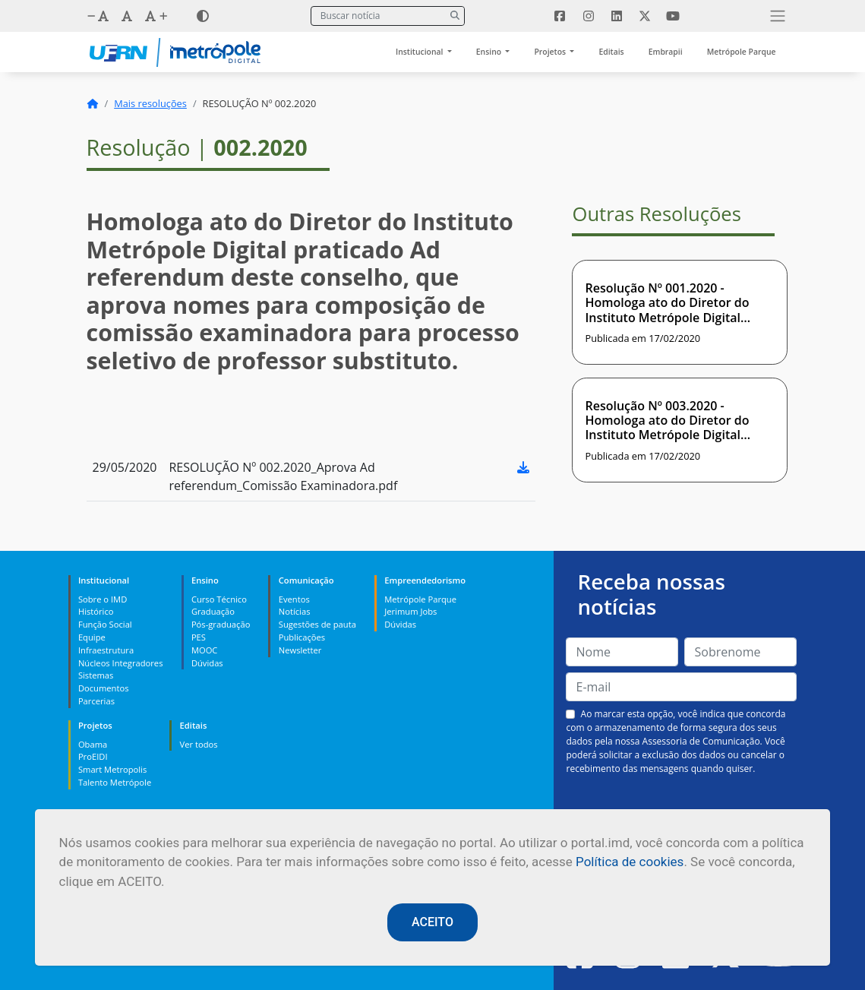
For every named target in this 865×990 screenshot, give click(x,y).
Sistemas (95, 675)
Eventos (294, 599)
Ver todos (199, 744)
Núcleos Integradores (120, 663)
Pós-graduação (220, 624)
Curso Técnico (219, 599)
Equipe (92, 637)
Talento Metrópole (114, 782)
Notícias (295, 611)
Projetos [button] (550, 51)
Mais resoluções (150, 103)
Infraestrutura (106, 650)
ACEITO (432, 922)
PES (198, 637)
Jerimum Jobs (410, 611)
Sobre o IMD (102, 599)
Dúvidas (207, 663)
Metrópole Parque (741, 51)
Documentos (103, 688)
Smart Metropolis (112, 769)
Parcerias (96, 701)
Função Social (105, 624)
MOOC (204, 650)
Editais (610, 51)
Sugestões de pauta (317, 624)
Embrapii (666, 51)
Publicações (302, 637)
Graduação (213, 611)
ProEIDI (93, 756)
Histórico (96, 611)
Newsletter (300, 650)
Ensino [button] (490, 51)
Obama (92, 744)
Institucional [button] (420, 51)
